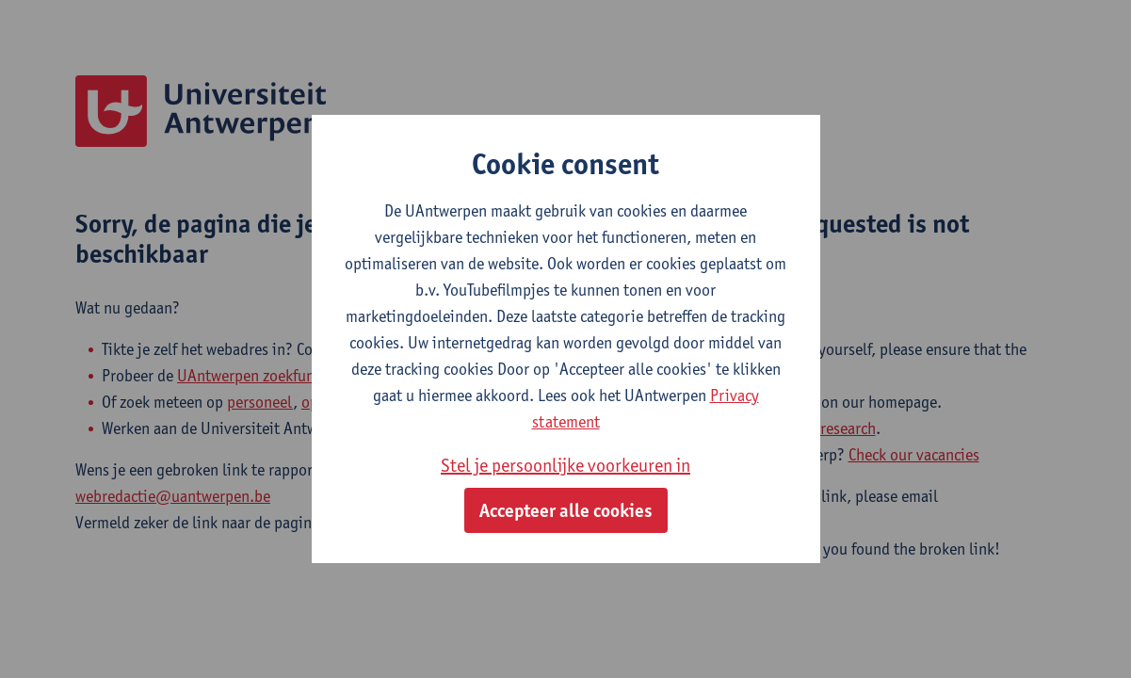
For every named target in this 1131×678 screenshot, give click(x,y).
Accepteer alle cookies (566, 510)
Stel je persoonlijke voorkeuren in (565, 465)
